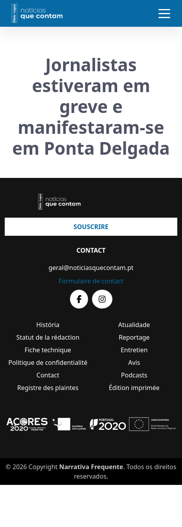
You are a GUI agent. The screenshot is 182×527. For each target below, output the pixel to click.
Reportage (134, 337)
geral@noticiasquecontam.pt (90, 267)
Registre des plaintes (48, 387)
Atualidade (134, 324)
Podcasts (134, 375)
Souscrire (91, 226)
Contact (48, 375)
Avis (134, 362)
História (47, 324)
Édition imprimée (134, 387)
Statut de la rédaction (47, 337)
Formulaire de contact (91, 281)
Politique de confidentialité (47, 362)
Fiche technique (48, 350)
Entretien (134, 350)
